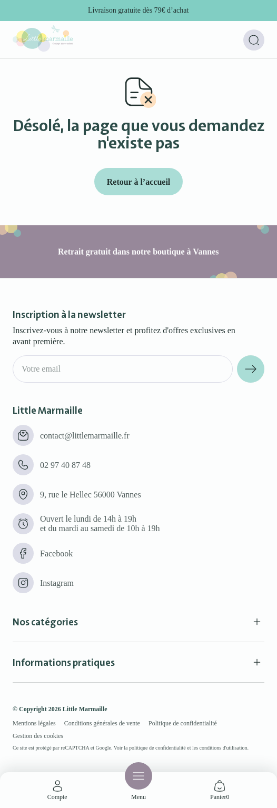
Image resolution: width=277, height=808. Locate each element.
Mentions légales (34, 723)
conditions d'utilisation (224, 748)
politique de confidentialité (157, 748)
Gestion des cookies (38, 736)
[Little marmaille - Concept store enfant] (43, 48)
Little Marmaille (85, 709)
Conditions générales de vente (102, 723)
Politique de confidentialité (183, 723)
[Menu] (138, 776)
